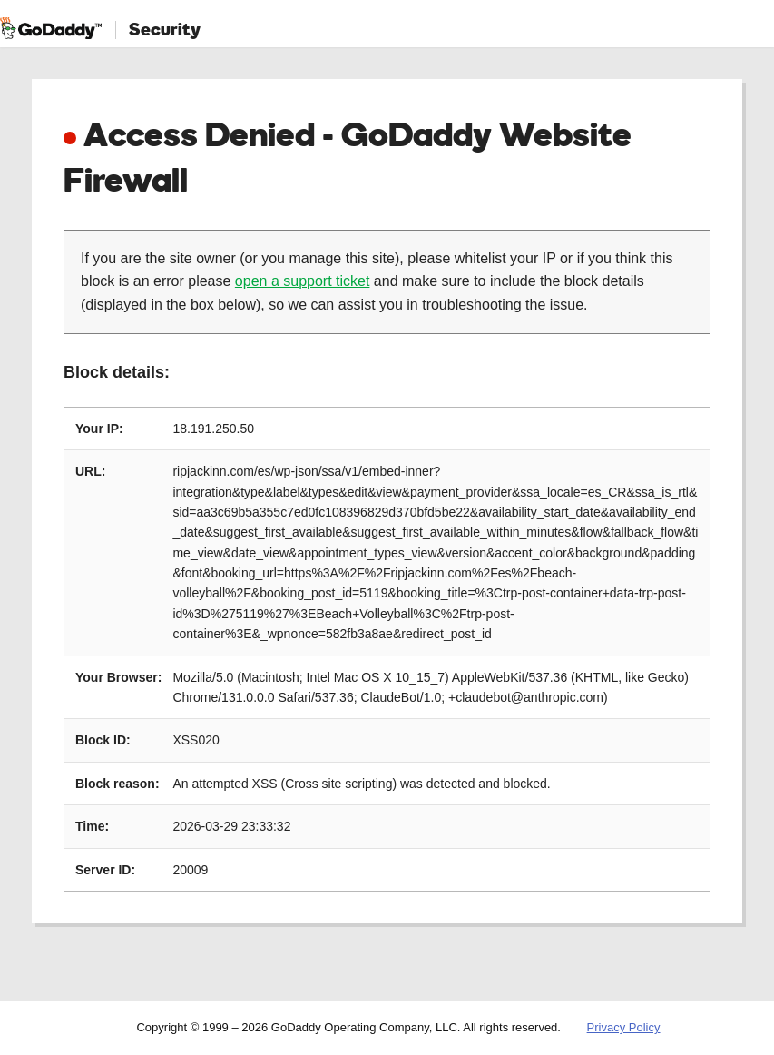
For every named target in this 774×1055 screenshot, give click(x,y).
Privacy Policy (624, 1027)
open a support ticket (302, 281)
